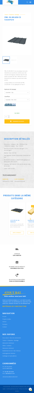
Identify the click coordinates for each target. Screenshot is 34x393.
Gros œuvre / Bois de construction (12, 338)
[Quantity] (6, 116)
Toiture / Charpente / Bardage (11, 14)
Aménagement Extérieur (9, 353)
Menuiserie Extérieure (8, 343)
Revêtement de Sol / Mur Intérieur (12, 350)
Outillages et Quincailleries (10, 356)
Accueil (4, 316)
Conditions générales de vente (12, 388)
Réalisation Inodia (22, 386)
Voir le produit (17, 232)
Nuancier (5, 179)
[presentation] (4, 219)
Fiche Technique (19, 179)
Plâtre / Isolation (7, 345)
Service (4, 321)
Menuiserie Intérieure (8, 348)
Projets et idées (7, 319)
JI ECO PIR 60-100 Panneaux (14, 221)
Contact (5, 327)
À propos (5, 324)
